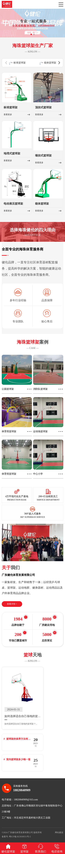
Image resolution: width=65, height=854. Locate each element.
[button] (31, 36)
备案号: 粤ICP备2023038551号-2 (16, 834)
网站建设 (59, 830)
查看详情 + (12, 605)
